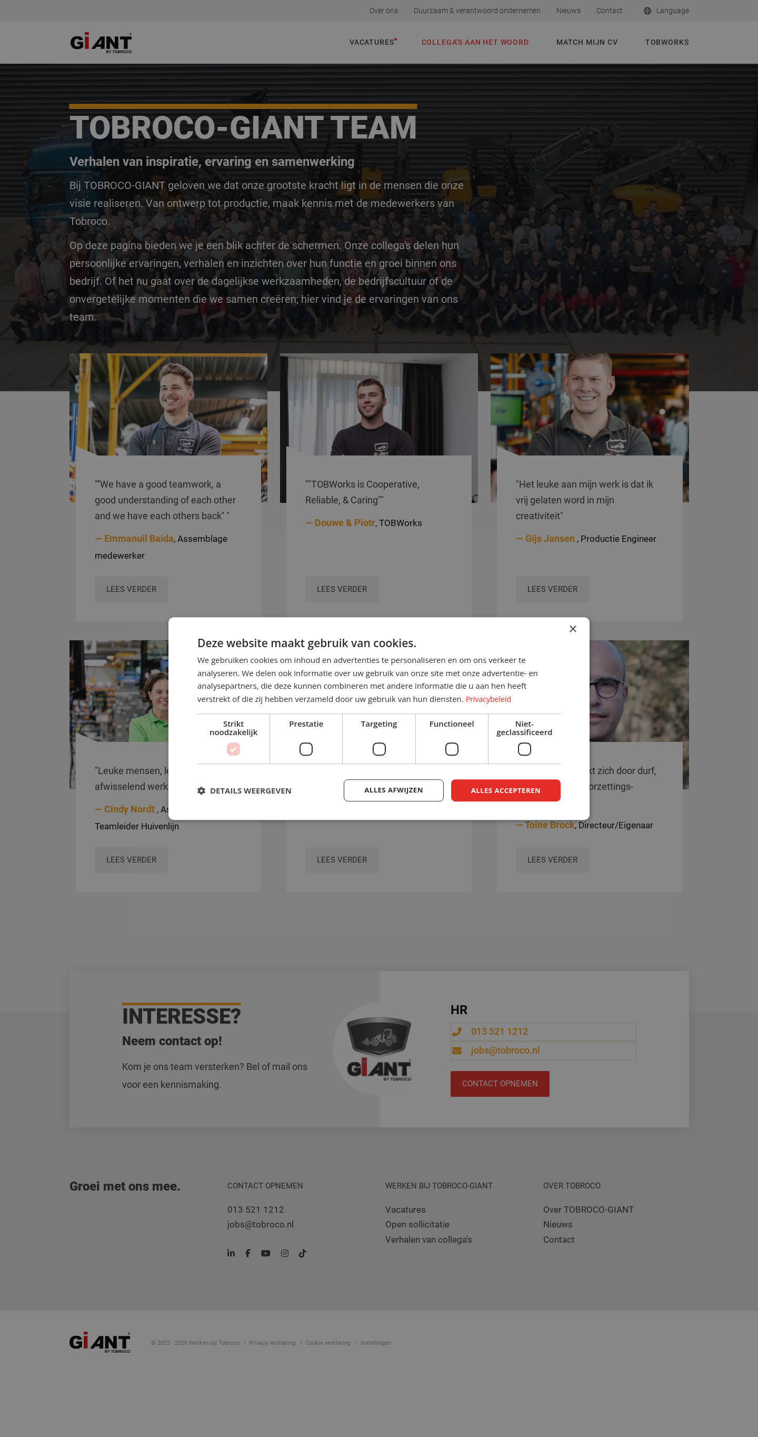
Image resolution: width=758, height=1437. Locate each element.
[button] (244, 790)
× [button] (572, 628)
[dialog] (379, 718)
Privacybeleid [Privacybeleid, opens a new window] (490, 698)
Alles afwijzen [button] (388, 790)
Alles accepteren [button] (504, 790)
